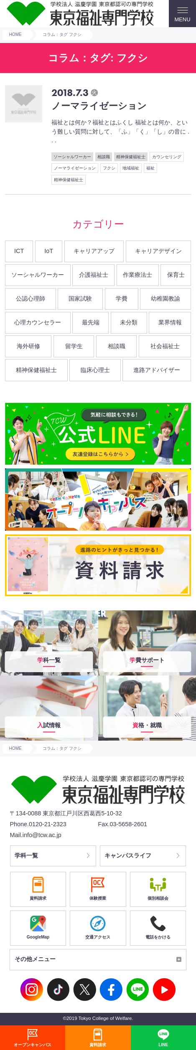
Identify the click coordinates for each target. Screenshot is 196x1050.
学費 (121, 298)
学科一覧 (26, 856)
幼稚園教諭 (165, 298)
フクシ (109, 168)
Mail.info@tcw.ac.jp (35, 835)
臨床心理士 (95, 370)
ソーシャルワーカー (72, 156)
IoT (48, 251)
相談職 (103, 156)
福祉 (150, 168)
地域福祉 (130, 168)
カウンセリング (166, 156)
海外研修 (28, 346)
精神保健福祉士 (130, 156)
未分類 (128, 322)
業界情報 (170, 322)
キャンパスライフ (128, 856)
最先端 (90, 322)
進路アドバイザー (156, 370)
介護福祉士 (93, 274)
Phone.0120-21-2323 (38, 824)
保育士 (176, 274)
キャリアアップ (94, 251)
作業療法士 (137, 274)
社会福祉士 (165, 346)
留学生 (74, 346)
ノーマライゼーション (75, 168)
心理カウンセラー (37, 322)
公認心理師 (30, 298)
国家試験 (80, 298)
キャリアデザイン (158, 251)
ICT (19, 251)
